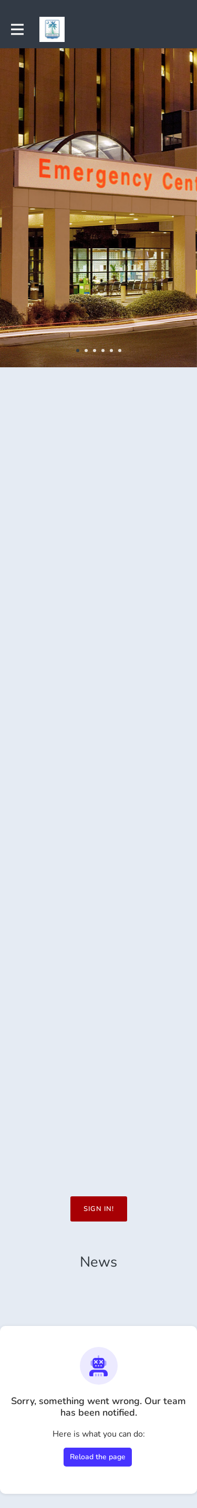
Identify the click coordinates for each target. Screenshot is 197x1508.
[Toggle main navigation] (16, 29)
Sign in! (99, 1209)
